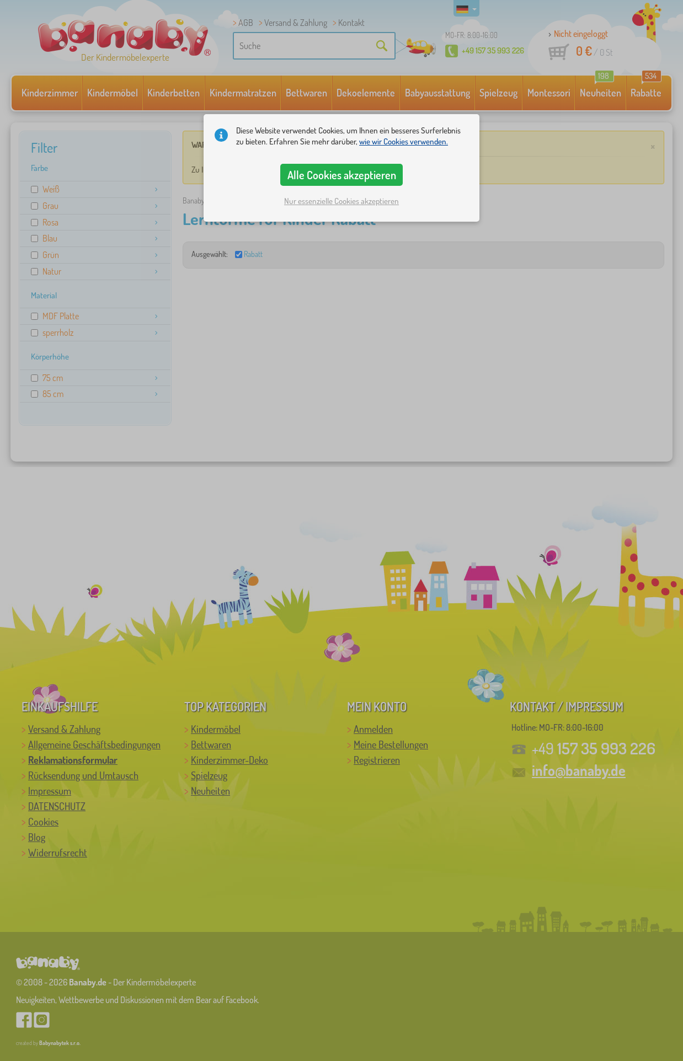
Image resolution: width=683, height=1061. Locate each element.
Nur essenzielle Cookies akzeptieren (341, 201)
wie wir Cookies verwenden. (403, 141)
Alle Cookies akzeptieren (341, 175)
